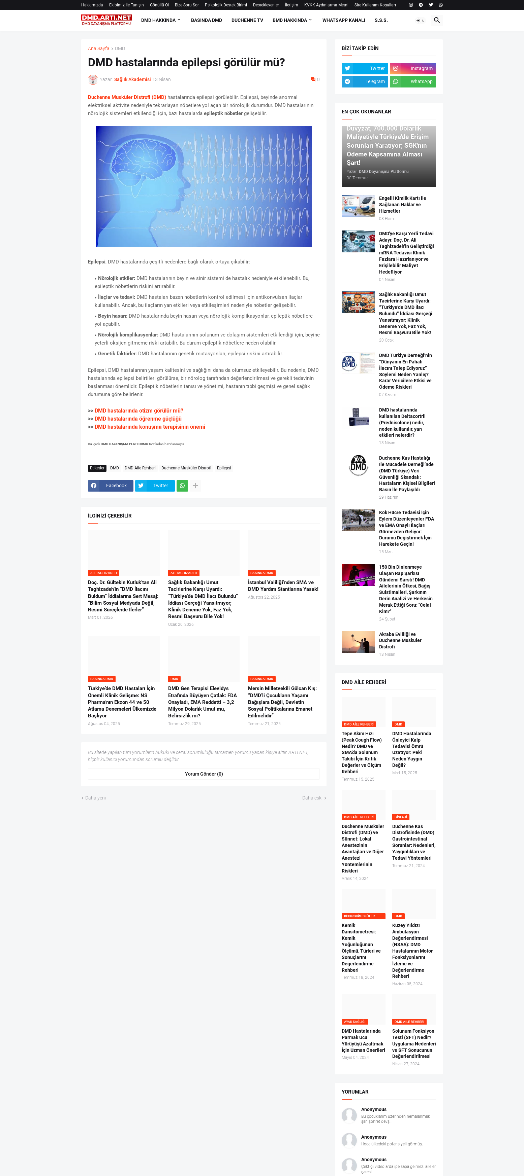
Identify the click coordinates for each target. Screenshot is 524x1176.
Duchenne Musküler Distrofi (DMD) (127, 97)
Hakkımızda (92, 5)
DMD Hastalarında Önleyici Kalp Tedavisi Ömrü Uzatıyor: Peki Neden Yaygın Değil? (411, 749)
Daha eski (312, 797)
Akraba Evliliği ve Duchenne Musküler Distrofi (400, 641)
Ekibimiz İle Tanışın (126, 5)
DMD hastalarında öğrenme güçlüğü (138, 419)
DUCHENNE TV (247, 20)
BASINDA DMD (206, 20)
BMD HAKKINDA (290, 20)
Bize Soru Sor (187, 5)
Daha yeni (95, 797)
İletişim (291, 5)
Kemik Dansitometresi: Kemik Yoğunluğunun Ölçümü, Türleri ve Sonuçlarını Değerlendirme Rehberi (361, 947)
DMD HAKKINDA (158, 20)
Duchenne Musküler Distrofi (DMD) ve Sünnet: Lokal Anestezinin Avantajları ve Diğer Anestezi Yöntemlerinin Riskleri (363, 849)
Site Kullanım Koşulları (375, 5)
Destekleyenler (266, 5)
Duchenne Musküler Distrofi (186, 468)
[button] (420, 20)
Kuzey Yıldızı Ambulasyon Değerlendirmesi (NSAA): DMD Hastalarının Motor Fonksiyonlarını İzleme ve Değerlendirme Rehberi (412, 951)
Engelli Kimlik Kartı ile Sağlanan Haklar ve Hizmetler (402, 204)
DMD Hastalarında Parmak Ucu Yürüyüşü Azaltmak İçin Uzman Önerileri (363, 1040)
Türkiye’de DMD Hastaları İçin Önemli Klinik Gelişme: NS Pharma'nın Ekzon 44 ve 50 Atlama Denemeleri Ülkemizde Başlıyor (122, 702)
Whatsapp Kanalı (343, 20)
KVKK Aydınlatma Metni (326, 5)
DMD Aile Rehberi (140, 468)
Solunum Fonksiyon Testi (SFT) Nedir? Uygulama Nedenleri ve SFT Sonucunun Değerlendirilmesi (414, 1043)
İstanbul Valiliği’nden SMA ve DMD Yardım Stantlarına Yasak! (283, 585)
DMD (120, 48)
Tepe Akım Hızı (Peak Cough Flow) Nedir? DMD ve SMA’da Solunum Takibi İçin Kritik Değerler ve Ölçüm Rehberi (362, 752)
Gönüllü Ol (159, 5)
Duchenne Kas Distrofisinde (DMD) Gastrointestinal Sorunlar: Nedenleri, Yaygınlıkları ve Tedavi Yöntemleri (413, 842)
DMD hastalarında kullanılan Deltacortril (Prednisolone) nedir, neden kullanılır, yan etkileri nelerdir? (402, 422)
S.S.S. (381, 20)
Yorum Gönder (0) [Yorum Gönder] (204, 774)
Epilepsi (224, 468)
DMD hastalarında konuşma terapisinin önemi (150, 427)
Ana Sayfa (99, 48)
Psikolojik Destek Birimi (226, 5)
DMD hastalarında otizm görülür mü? (139, 410)
